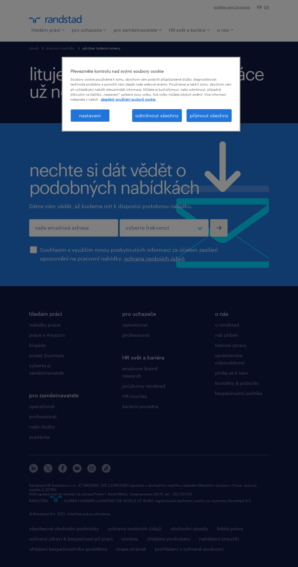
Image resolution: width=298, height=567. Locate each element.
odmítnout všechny (157, 115)
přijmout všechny (209, 115)
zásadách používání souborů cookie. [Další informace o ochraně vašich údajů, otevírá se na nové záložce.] (128, 99)
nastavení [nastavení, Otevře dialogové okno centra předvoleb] (90, 115)
